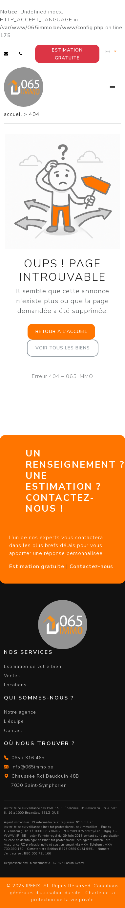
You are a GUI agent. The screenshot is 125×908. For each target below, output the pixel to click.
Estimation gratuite (67, 54)
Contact (13, 730)
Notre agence (20, 712)
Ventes (12, 676)
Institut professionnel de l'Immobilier (70, 827)
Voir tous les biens (62, 348)
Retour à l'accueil (61, 331)
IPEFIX (33, 886)
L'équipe (14, 721)
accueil (14, 114)
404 (34, 114)
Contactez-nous (91, 566)
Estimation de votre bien (32, 666)
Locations (15, 685)
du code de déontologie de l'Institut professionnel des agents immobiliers (57, 840)
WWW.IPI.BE (15, 836)
